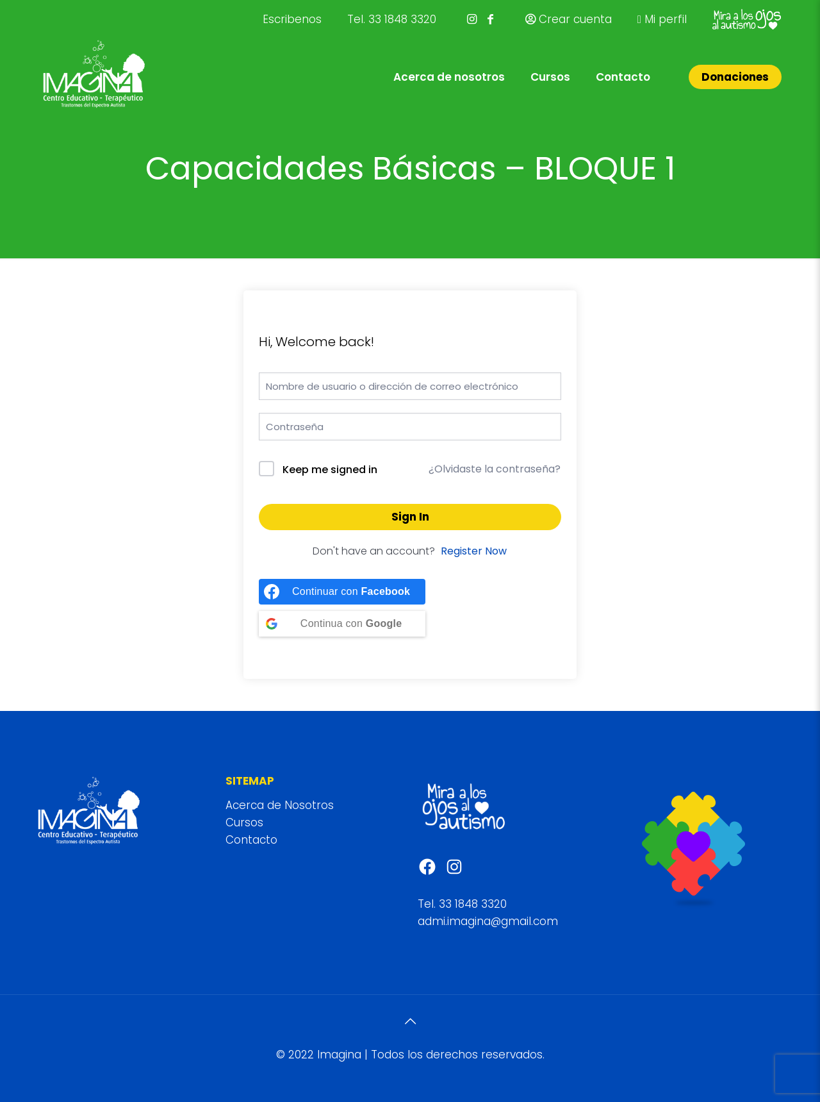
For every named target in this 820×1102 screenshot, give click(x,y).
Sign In (410, 516)
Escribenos (292, 19)
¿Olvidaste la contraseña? (495, 469)
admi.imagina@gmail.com (488, 921)
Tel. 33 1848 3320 (391, 19)
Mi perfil (662, 19)
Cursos (244, 822)
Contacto (251, 839)
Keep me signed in (330, 469)
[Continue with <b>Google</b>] (342, 624)
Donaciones (735, 77)
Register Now (474, 551)
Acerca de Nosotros (280, 805)
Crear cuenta (568, 19)
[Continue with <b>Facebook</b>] (342, 592)
